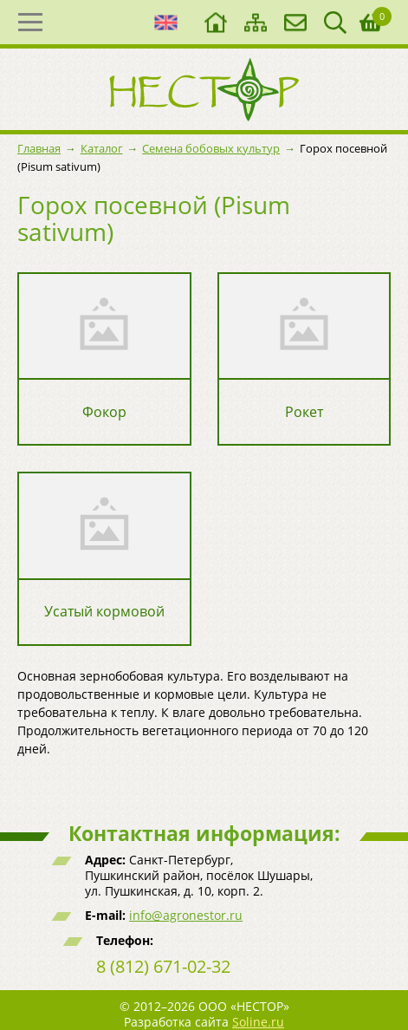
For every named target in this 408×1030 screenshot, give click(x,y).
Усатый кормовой (104, 611)
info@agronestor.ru (186, 915)
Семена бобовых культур (211, 148)
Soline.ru (258, 1022)
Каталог (102, 148)
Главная (39, 148)
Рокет (304, 412)
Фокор (104, 412)
